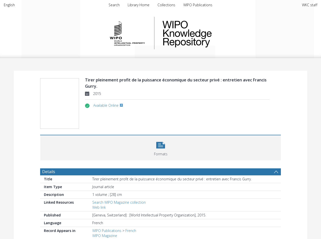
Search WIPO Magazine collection (119, 202)
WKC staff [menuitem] (309, 5)
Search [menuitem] (114, 5)
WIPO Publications (197, 5)
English (9, 5)
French (130, 230)
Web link (99, 207)
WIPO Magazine (104, 235)
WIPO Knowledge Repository (207, 33)
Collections (166, 5)
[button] (160, 147)
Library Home (138, 5)
